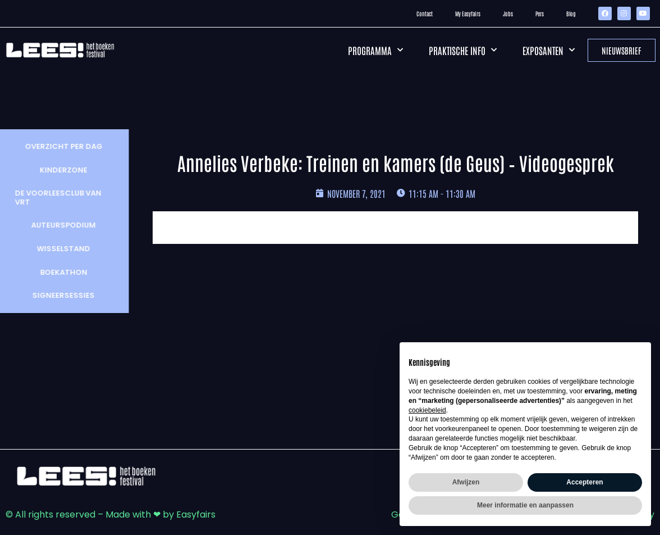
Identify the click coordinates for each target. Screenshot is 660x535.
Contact (424, 13)
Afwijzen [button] (466, 482)
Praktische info (463, 50)
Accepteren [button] (584, 482)
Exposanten (548, 50)
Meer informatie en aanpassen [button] (525, 505)
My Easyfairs (467, 13)
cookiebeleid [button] (427, 410)
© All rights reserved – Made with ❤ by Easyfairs (111, 514)
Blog (571, 13)
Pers (539, 13)
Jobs (508, 13)
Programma (375, 50)
